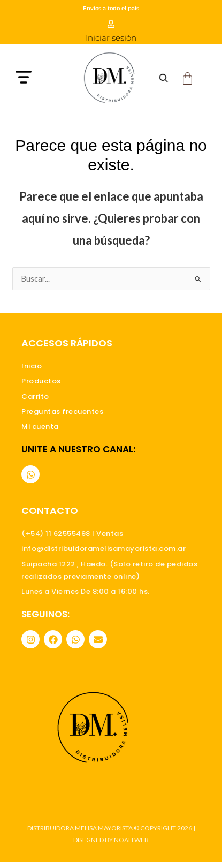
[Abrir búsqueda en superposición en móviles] (163, 78)
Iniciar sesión (111, 38)
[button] (39, 78)
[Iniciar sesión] (111, 24)
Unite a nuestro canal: (78, 449)
